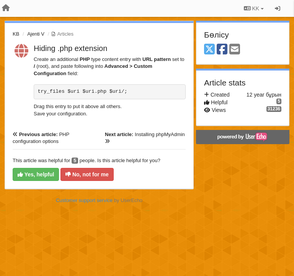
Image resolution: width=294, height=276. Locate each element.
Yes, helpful (36, 174)
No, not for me (87, 174)
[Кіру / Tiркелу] (277, 8)
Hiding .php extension (70, 48)
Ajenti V (35, 34)
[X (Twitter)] (209, 49)
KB (16, 34)
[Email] (234, 49)
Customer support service (84, 200)
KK (254, 8)
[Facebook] (222, 49)
